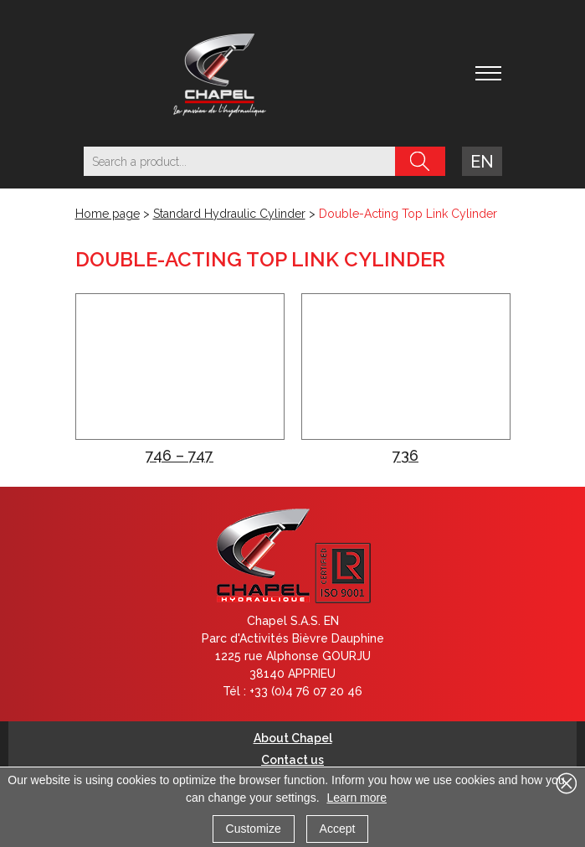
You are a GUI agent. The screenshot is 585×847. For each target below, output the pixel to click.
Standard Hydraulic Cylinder (229, 213)
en (482, 162)
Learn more (356, 797)
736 (405, 455)
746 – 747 (179, 455)
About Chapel (293, 738)
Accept (338, 828)
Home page (107, 213)
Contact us (292, 760)
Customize (253, 828)
